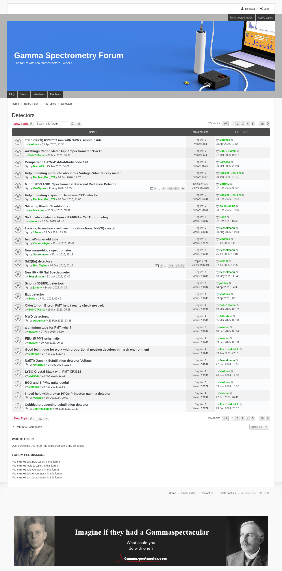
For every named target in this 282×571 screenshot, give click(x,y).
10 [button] (262, 124)
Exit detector (34, 294)
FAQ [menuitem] (12, 94)
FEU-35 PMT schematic (42, 338)
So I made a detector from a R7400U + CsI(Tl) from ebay (66, 217)
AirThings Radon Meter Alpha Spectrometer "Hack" (63, 151)
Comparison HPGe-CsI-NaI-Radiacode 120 (56, 162)
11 (169, 188)
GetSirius (39, 364)
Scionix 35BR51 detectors (44, 283)
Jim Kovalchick (229, 349)
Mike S (223, 261)
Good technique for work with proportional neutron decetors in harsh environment (87, 349)
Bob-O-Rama (36, 155)
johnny (37, 287)
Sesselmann (227, 228)
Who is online (24, 439)
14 (183, 188)
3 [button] (242, 124)
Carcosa (224, 162)
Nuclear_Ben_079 (44, 177)
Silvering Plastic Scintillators (47, 206)
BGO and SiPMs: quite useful (47, 382)
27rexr (37, 232)
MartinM (224, 184)
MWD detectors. (37, 316)
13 (178, 188)
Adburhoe (39, 320)
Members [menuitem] (39, 94)
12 (173, 188)
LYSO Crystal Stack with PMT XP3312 (53, 371)
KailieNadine (36, 210)
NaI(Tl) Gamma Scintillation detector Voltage (58, 360)
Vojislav (38, 397)
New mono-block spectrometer (48, 250)
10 (164, 188)
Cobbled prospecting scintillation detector (57, 404)
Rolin (222, 217)
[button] (225, 123)
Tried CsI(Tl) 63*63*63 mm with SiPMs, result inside (63, 140)
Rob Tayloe (40, 265)
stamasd (33, 221)
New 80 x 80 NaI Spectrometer (47, 272)
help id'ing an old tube (41, 239)
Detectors (23, 115)
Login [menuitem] (265, 8)
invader (33, 331)
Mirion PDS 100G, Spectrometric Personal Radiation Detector (71, 184)
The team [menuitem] (55, 94)
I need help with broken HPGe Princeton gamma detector (68, 393)
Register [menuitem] (248, 8)
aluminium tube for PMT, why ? (48, 327)
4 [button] (248, 124)
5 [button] (253, 124)
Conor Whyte (41, 243)
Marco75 (38, 166)
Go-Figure (39, 188)
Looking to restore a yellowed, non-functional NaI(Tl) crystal (70, 228)
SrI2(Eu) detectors (38, 261)
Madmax (33, 144)
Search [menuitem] (24, 94)
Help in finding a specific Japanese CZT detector (61, 195)
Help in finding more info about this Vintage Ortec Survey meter (73, 173)
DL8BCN (33, 375)
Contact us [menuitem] (207, 493)
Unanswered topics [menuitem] (241, 17)
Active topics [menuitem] (265, 17)
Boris (31, 298)
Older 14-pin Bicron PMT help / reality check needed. (64, 305)
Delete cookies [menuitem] (227, 493)
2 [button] (237, 124)
